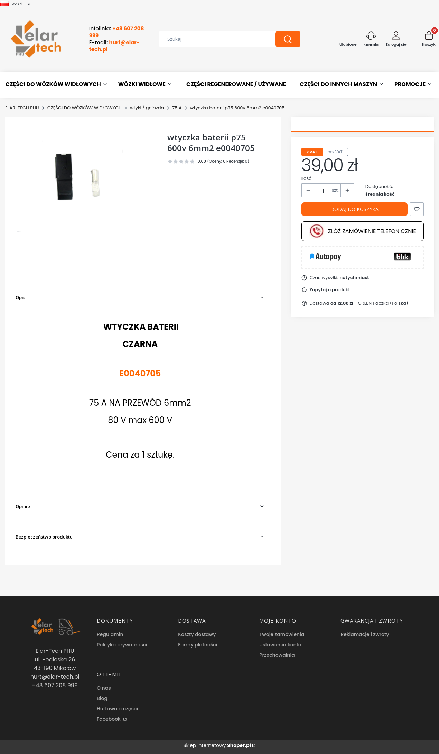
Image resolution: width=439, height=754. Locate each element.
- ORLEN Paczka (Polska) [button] (369, 303)
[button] (287, 39)
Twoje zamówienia (281, 634)
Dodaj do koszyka (354, 209)
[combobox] (212, 39)
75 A (177, 107)
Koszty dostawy (197, 634)
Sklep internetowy (217, 745)
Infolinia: (116, 32)
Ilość (306, 178)
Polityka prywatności (122, 644)
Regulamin (110, 634)
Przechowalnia (277, 655)
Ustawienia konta (280, 644)
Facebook (109, 719)
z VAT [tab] (312, 152)
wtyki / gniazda (147, 107)
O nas (104, 687)
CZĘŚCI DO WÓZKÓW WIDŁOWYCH (84, 107)
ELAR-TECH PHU (22, 107)
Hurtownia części (117, 708)
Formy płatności (197, 644)
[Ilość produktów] (323, 190)
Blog (102, 698)
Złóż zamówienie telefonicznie (362, 231)
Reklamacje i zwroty (364, 634)
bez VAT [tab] (335, 152)
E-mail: (114, 46)
